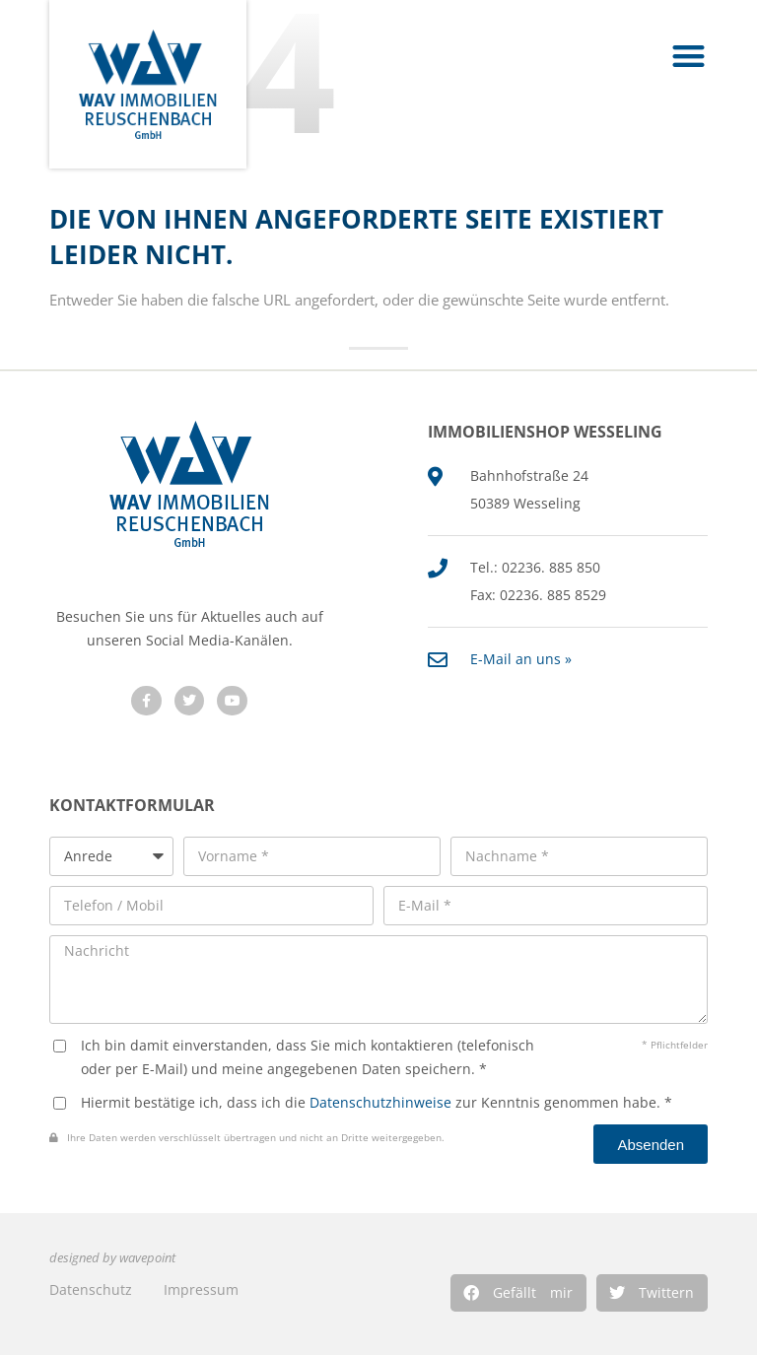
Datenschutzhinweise (380, 1102)
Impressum (201, 1289)
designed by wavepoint (112, 1258)
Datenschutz (90, 1289)
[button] (518, 1293)
